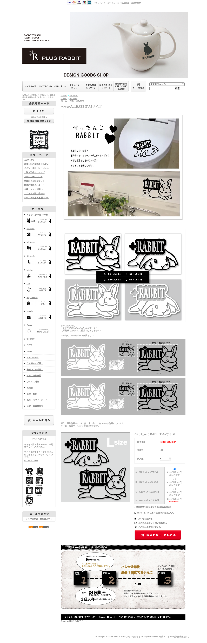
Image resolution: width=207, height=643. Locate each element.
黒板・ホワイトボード (37, 400)
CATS (29, 345)
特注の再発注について (34, 181)
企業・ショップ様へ (33, 189)
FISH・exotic (33, 357)
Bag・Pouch (39, 301)
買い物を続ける (145, 519)
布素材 (30, 388)
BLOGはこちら (31, 460)
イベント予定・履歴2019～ (36, 197)
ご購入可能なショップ (34, 172)
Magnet (39, 274)
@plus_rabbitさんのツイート (74, 621)
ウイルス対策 (33, 382)
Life (39, 287)
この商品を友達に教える (149, 527)
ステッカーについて (33, 176)
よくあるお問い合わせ (34, 193)
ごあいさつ (29, 160)
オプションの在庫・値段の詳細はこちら (155, 513)
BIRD (29, 351)
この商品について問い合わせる (152, 523)
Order (39, 329)
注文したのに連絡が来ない (36, 164)
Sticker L (39, 260)
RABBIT (31, 339)
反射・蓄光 (32, 394)
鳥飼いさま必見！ (35, 369)
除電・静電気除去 (35, 406)
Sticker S (39, 232)
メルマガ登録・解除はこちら (39, 519)
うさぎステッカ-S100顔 (39, 219)
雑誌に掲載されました (34, 185)
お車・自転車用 (34, 375)
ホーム (64, 95)
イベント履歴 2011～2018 (36, 168)
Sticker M (39, 246)
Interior (39, 315)
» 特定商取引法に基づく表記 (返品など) (153, 507)
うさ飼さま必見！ (35, 363)
